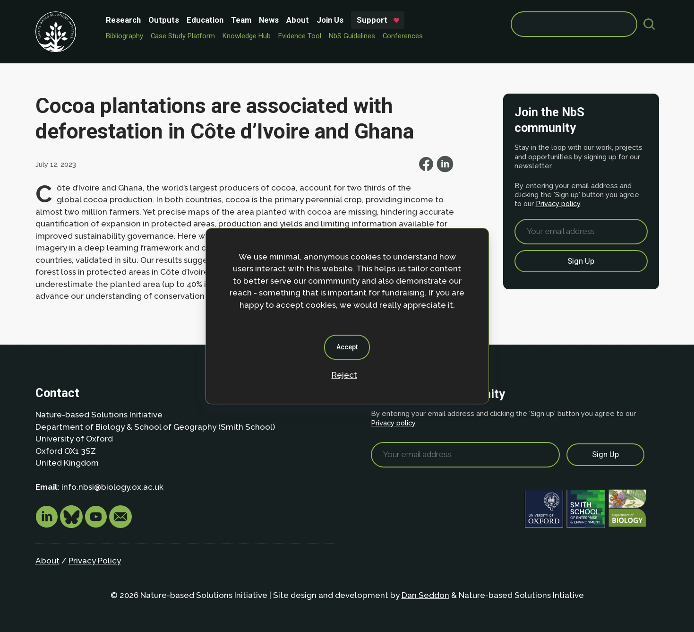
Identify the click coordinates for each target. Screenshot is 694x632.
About (297, 20)
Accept (347, 347)
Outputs (163, 20)
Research (123, 20)
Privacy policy (558, 203)
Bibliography (124, 36)
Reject (344, 375)
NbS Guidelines (352, 36)
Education (205, 20)
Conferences (403, 36)
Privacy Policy (95, 560)
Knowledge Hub (247, 36)
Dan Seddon (425, 595)
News (269, 20)
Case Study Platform (183, 36)
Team (241, 20)
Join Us (330, 20)
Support (372, 20)
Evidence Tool (299, 36)
